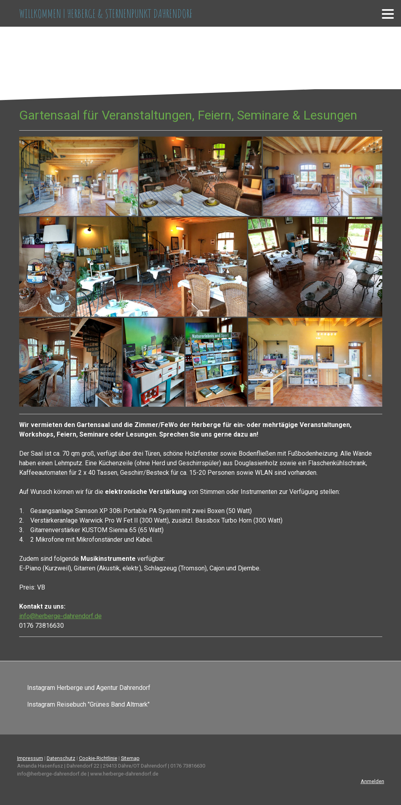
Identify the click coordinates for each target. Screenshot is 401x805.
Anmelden (372, 781)
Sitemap (130, 758)
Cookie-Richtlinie (98, 758)
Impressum (30, 758)
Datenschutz (61, 758)
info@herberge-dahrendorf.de (60, 616)
